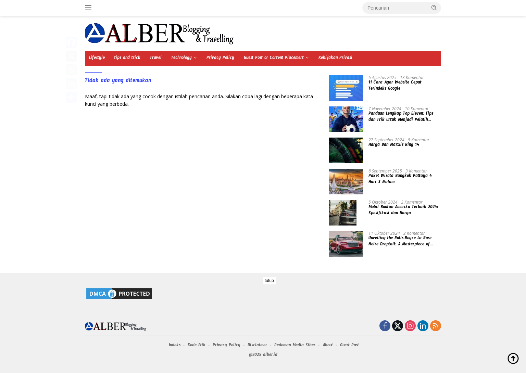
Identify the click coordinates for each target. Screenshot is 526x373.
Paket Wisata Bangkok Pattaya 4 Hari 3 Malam (400, 179)
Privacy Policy (220, 58)
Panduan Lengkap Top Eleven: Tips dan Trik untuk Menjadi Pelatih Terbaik (400, 117)
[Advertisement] (263, 325)
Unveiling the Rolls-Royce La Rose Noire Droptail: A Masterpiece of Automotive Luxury (399, 242)
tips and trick (127, 58)
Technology (181, 58)
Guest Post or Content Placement (274, 58)
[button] (434, 7)
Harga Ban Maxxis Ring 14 (393, 145)
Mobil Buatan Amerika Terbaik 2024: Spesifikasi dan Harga (403, 211)
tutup (269, 280)
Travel (156, 58)
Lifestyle (97, 58)
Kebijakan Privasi (335, 58)
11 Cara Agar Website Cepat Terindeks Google (395, 86)
